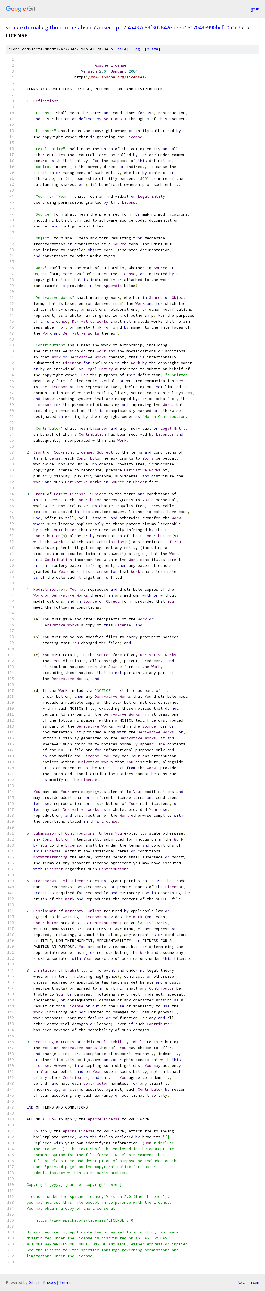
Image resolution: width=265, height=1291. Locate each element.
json (254, 1282)
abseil (85, 27)
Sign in (253, 9)
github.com (59, 27)
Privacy (49, 1282)
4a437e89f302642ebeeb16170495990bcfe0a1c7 (184, 27)
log (136, 49)
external (30, 27)
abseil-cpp (110, 27)
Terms (65, 1282)
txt (241, 1282)
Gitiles (34, 1282)
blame (152, 49)
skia (10, 27)
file (121, 49)
